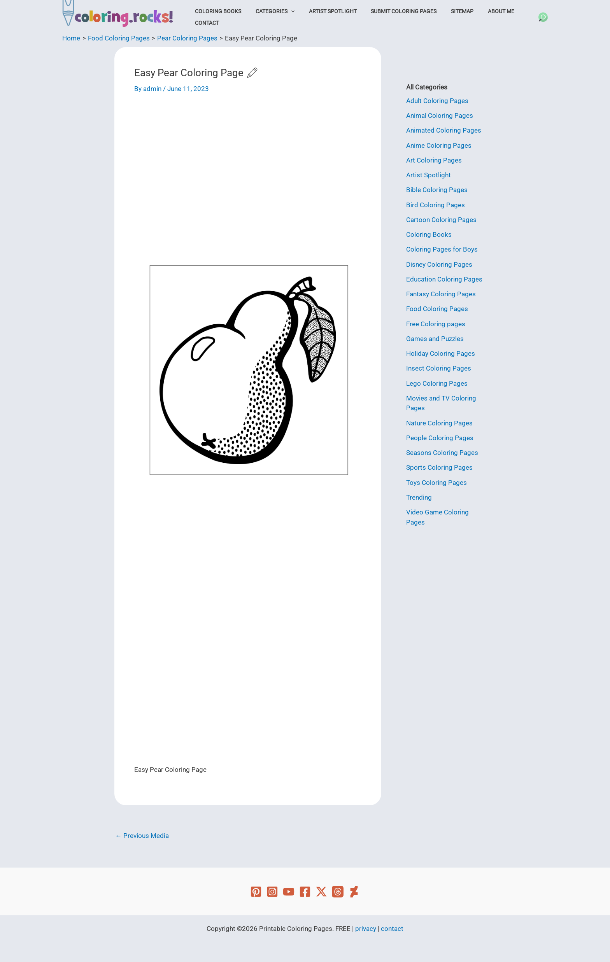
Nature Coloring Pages (439, 423)
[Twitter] (321, 891)
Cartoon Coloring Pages (441, 220)
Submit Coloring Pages (391, 11)
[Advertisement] (247, 161)
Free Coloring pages (435, 324)
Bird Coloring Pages (435, 205)
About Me (480, 11)
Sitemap (445, 11)
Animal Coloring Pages (439, 115)
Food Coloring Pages (437, 309)
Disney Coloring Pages (439, 264)
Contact (205, 23)
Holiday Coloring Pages (440, 353)
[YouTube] (288, 891)
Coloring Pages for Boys (442, 249)
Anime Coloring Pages (439, 145)
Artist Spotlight (323, 11)
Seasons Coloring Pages (442, 453)
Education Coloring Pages (444, 279)
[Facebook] (305, 891)
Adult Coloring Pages (437, 101)
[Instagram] (272, 891)
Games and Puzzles (435, 339)
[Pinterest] (256, 891)
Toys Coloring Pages (436, 482)
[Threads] (338, 891)
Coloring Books (216, 11)
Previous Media (142, 836)
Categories (269, 11)
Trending (419, 497)
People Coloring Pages (439, 438)
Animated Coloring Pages (443, 130)
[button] (285, 11)
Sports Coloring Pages (439, 467)
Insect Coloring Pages (438, 368)
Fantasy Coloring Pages (441, 294)
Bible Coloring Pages (437, 190)
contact (392, 928)
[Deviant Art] (354, 891)
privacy (365, 928)
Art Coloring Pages (434, 160)
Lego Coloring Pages (437, 383)
